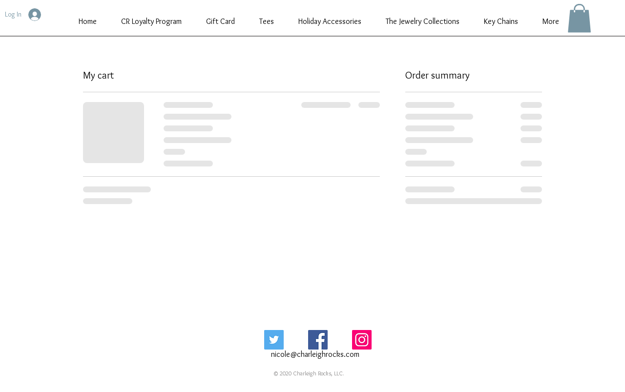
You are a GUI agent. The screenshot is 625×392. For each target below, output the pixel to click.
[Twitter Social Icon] (274, 340)
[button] (579, 18)
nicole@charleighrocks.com (315, 354)
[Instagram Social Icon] (362, 340)
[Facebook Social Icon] (318, 340)
